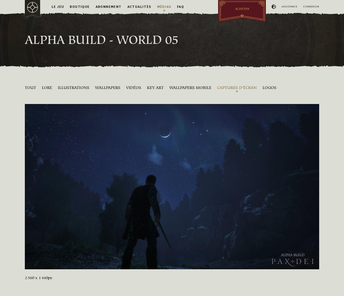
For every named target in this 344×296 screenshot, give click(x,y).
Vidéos (133, 87)
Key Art (155, 87)
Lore (47, 87)
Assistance (289, 6)
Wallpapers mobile (190, 87)
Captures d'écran (237, 87)
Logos (269, 87)
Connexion (311, 6)
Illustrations (73, 87)
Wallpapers (107, 87)
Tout (30, 87)
